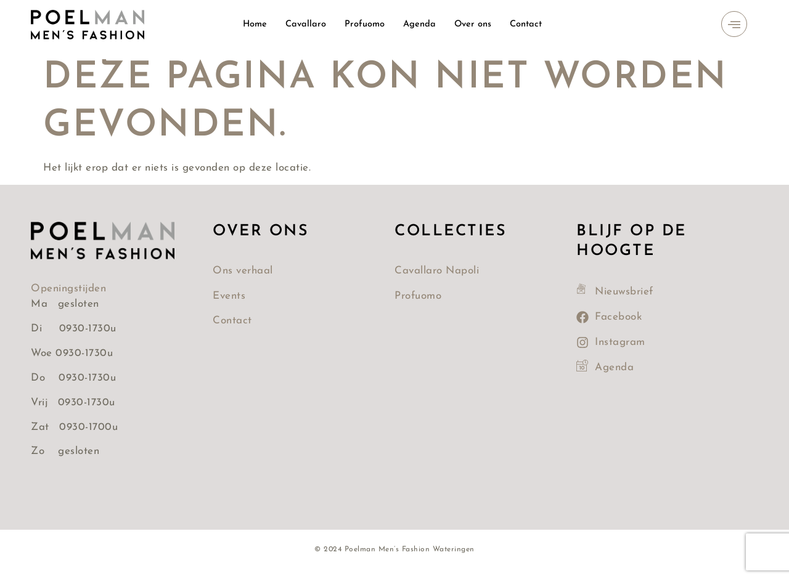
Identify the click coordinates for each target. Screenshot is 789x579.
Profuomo (364, 24)
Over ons (474, 24)
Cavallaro (304, 24)
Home (253, 24)
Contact (528, 24)
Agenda (419, 24)
